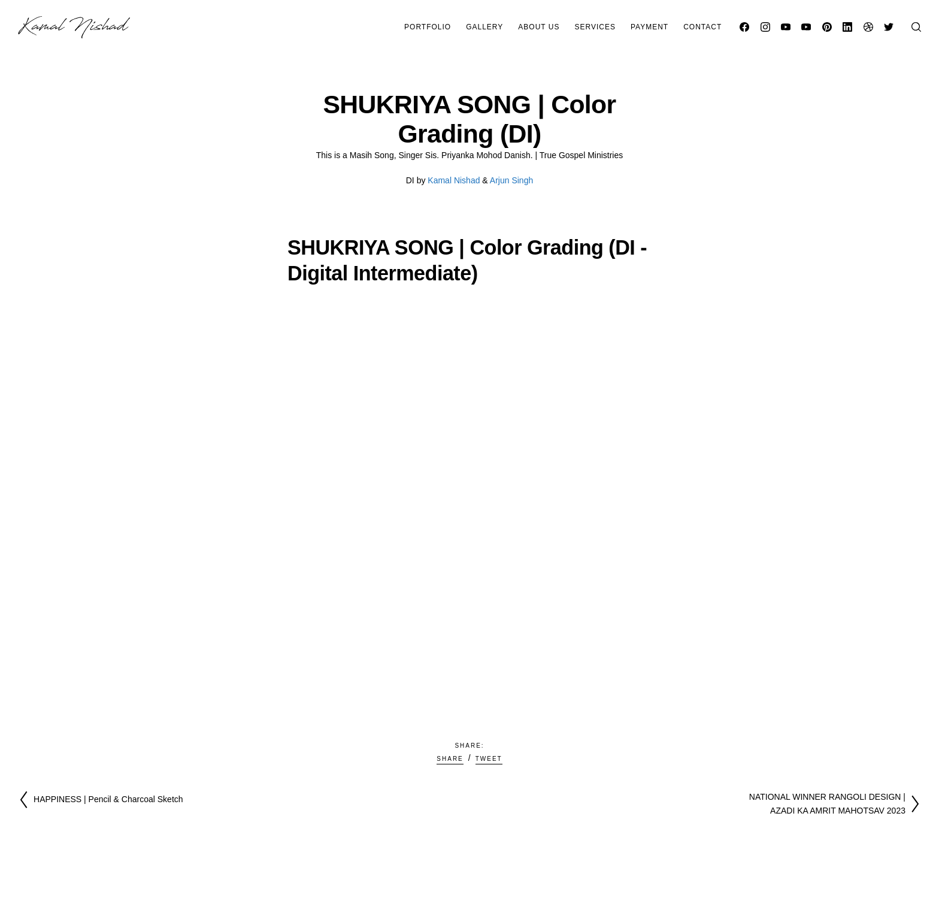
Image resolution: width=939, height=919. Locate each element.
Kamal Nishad (454, 180)
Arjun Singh (511, 180)
